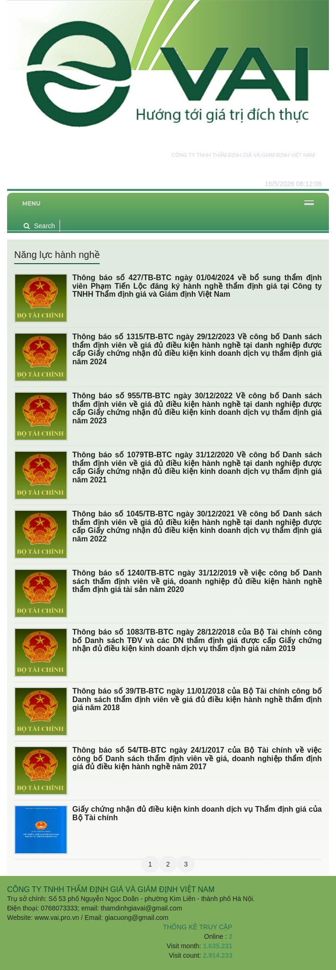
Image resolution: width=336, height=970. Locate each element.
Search (39, 226)
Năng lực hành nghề (57, 254)
